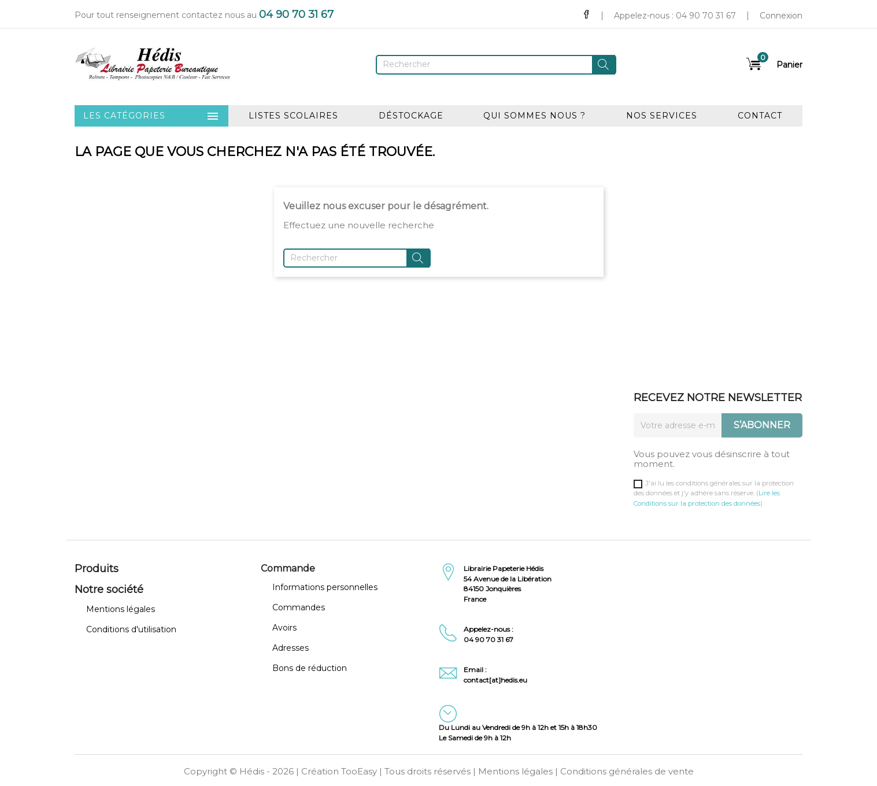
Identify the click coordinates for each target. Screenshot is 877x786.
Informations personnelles (325, 587)
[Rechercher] (496, 65)
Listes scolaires (293, 115)
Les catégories (151, 116)
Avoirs (284, 627)
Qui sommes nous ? (534, 115)
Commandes (298, 607)
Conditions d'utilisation (131, 629)
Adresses (290, 648)
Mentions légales (120, 609)
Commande (288, 568)
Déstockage (411, 115)
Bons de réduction (309, 668)
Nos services (661, 115)
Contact (760, 115)
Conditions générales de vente (627, 771)
